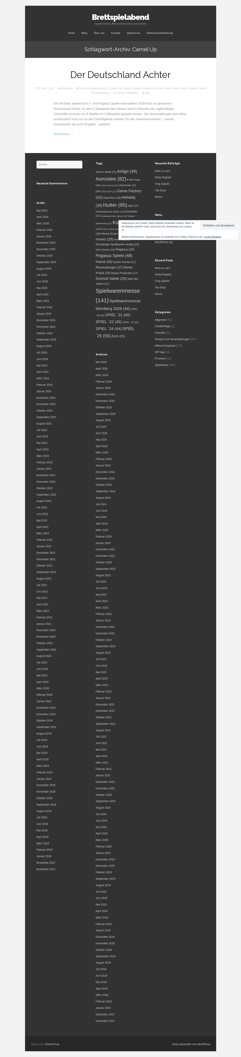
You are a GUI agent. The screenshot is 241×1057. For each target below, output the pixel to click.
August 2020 (44, 655)
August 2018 (44, 811)
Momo (158, 196)
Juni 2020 (42, 668)
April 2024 (43, 371)
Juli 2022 (42, 507)
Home (71, 33)
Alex (147, 92)
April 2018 (43, 836)
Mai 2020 (42, 675)
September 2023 (46, 417)
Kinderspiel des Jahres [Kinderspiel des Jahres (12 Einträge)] (114, 216)
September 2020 (46, 649)
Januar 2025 (44, 313)
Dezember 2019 (46, 707)
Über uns (99, 33)
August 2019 (44, 733)
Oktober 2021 (45, 565)
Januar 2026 (44, 236)
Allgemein (67, 88)
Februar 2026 (45, 229)
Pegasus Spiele (197, 88)
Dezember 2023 (46, 397)
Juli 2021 (42, 585)
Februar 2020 (45, 694)
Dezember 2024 (46, 320)
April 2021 (43, 604)
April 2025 (43, 294)
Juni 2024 (42, 359)
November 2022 (46, 481)
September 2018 (46, 804)
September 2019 (46, 727)
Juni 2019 (42, 746)
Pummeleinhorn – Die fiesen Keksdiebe (114, 92)
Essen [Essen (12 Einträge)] (111, 191)
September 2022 (46, 494)
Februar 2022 (45, 539)
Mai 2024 (42, 365)
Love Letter (163, 88)
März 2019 (43, 765)
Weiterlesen (64, 134)
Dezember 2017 (46, 862)
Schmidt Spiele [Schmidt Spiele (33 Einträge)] (111, 278)
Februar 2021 (45, 617)
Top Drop (160, 190)
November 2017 (46, 869)
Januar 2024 (44, 391)
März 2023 (43, 455)
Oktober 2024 (45, 333)
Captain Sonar (131, 88)
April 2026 (43, 216)
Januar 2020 (44, 701)
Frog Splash (162, 183)
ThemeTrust (52, 1044)
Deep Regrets (163, 177)
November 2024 (46, 326)
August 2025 (44, 268)
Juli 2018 (42, 817)
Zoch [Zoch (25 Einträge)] (118, 336)
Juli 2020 (42, 662)
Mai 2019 (42, 752)
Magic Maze (179, 88)
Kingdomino (148, 88)
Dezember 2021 (46, 552)
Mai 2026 (42, 210)
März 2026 (43, 223)
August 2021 (44, 578)
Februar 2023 (45, 462)
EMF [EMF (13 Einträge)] (100, 191)
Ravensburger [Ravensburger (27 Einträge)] (109, 267)
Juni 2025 (42, 281)
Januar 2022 (44, 546)
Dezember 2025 (46, 242)
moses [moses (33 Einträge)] (105, 239)
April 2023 (43, 449)
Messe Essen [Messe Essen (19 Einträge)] (112, 233)
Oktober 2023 (45, 410)
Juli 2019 (42, 740)
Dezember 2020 (46, 630)
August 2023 (44, 423)
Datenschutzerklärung (160, 33)
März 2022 (43, 533)
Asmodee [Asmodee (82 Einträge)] (111, 179)
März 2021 (43, 610)
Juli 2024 (42, 352)
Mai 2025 (42, 287)
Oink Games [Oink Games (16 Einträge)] (105, 249)
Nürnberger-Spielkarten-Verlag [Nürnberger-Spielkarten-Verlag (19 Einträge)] (117, 244)
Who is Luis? (162, 171)
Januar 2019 (44, 778)
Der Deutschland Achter (120, 74)
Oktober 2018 (45, 798)
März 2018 (43, 843)
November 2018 (46, 791)
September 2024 (46, 339)
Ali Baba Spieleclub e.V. (94, 88)
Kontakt (115, 33)
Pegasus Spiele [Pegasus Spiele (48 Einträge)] (114, 255)
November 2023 (46, 404)
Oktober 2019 (45, 720)
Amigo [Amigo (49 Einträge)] (127, 171)
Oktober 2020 (45, 643)
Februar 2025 (45, 307)
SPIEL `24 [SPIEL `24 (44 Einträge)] (109, 328)
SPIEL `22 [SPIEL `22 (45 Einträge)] (109, 321)
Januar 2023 (44, 468)
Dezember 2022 (46, 475)
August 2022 (44, 501)
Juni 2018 (42, 823)
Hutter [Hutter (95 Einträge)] (115, 205)
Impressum (133, 33)
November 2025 (46, 249)
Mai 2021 (42, 597)
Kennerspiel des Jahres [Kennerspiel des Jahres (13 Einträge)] (110, 211)
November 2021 (46, 559)
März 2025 (43, 300)
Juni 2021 (42, 591)
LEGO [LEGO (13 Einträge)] (101, 229)
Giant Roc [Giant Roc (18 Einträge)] (112, 197)
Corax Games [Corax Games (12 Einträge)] (109, 185)
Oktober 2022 (45, 488)
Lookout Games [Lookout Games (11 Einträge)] (116, 229)
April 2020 (43, 681)
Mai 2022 (42, 520)
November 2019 (46, 714)
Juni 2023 (42, 436)
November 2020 (46, 636)
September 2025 (46, 262)
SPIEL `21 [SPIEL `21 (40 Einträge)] (117, 315)
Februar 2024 (45, 384)
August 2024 (44, 346)
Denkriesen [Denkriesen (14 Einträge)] (127, 185)
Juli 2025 (42, 274)
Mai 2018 (42, 830)
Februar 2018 (45, 849)
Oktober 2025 (45, 255)
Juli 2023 (42, 430)
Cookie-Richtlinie (212, 237)
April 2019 (43, 759)
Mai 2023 (42, 442)
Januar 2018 (44, 856)
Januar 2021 (44, 623)
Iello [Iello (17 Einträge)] (133, 205)
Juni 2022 (42, 514)
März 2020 (43, 688)
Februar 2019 (45, 772)
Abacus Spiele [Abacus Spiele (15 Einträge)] (106, 171)
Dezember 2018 (46, 785)
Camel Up (115, 88)
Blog (84, 33)
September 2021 (46, 572)
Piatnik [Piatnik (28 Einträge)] (104, 262)
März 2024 (43, 378)
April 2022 (43, 526)
